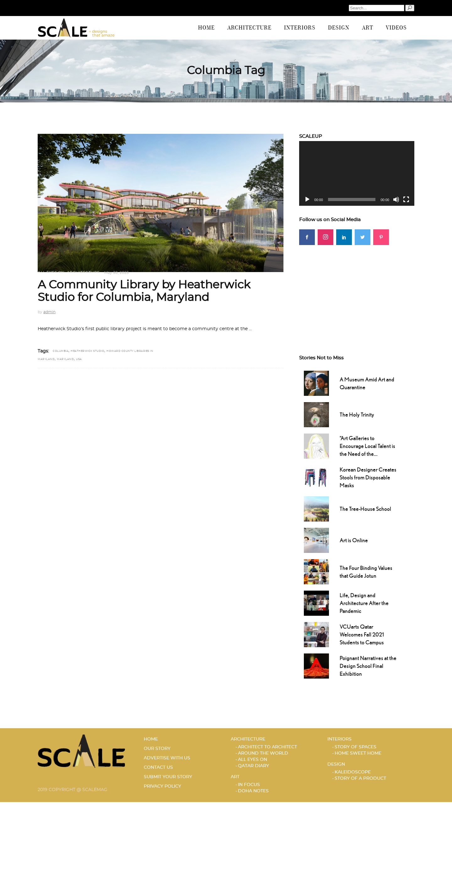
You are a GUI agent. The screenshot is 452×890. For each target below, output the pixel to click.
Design (336, 764)
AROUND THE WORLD (263, 753)
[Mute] (396, 199)
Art (235, 777)
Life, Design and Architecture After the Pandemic (364, 603)
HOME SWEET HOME (358, 753)
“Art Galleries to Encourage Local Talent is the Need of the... (367, 446)
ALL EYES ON (51, 273)
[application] (356, 173)
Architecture (83, 273)
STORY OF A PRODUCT (360, 778)
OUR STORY (157, 748)
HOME (151, 739)
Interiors (339, 739)
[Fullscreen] (406, 199)
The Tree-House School (365, 508)
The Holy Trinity (357, 414)
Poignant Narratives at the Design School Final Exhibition (368, 666)
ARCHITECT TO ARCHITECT (267, 747)
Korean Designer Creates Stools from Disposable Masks (368, 477)
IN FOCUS (249, 785)
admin (49, 312)
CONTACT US (158, 767)
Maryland (65, 359)
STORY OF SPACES (355, 747)
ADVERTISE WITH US (167, 758)
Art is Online (354, 540)
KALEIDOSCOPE (353, 772)
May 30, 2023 (116, 273)
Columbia (60, 351)
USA (79, 359)
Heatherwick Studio (87, 351)
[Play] (307, 199)
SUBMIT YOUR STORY (168, 777)
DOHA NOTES (253, 791)
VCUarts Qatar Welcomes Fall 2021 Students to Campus (362, 634)
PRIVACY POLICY (162, 786)
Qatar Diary (253, 766)
